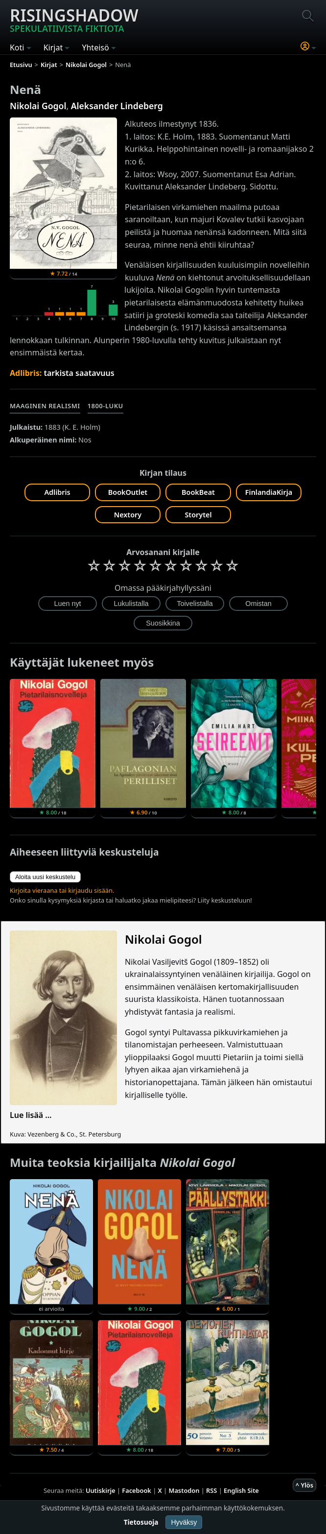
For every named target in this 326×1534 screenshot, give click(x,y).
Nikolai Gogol (38, 106)
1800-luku (105, 405)
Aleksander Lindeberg (117, 106)
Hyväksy (184, 1522)
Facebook (136, 1490)
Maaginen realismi (45, 405)
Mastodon (184, 1490)
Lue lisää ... (31, 1115)
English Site (241, 1490)
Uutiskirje (101, 1490)
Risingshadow (74, 19)
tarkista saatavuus (79, 373)
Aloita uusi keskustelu (45, 877)
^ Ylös (304, 1485)
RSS (211, 1490)
